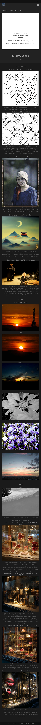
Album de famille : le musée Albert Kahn (21, 157)
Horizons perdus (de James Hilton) (20, 215)
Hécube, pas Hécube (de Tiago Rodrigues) (20, 260)
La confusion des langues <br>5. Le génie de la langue (20, 574)
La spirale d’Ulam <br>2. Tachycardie (20, 69)
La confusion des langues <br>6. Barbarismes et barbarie (20, 523)
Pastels (20, 452)
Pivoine (20, 392)
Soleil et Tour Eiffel (20, 302)
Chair (20, 487)
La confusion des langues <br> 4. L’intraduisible (20, 625)
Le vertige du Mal (20, 35)
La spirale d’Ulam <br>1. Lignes (20, 111)
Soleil (20, 332)
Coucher (20, 362)
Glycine (20, 422)
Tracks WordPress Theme (14, 723)
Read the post (20, 46)
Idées (25, 33)
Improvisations (20, 56)
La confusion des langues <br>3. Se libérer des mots (20, 671)
